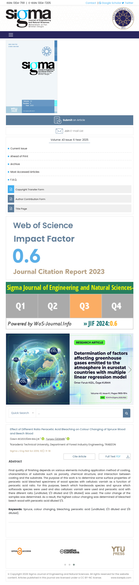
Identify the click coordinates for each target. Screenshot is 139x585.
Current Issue (18, 148)
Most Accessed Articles (24, 172)
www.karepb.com (121, 577)
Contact (91, 3)
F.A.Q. (13, 179)
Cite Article (79, 456)
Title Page (17, 208)
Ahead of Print (19, 156)
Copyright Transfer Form (26, 189)
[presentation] (9, 370)
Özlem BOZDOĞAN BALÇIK (27, 439)
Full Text (117, 456)
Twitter (127, 3)
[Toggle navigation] (11, 34)
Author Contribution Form (26, 199)
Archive (15, 164)
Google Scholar (110, 3)
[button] (22, 413)
